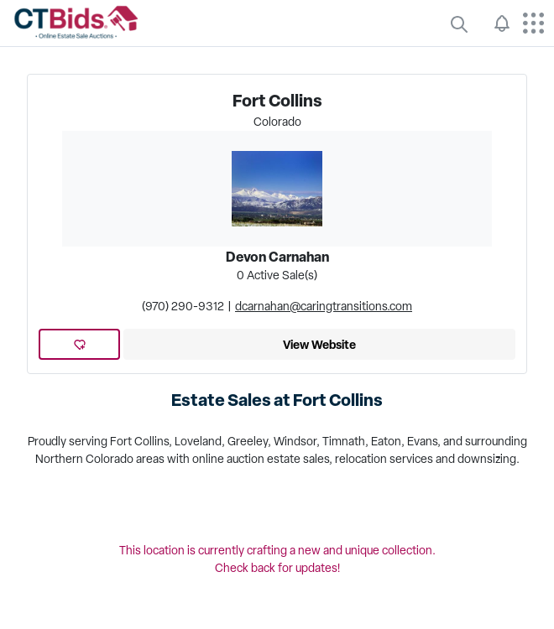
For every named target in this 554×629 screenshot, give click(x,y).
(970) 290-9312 (183, 306)
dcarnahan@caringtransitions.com (323, 306)
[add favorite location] (80, 344)
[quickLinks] (459, 23)
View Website (319, 344)
